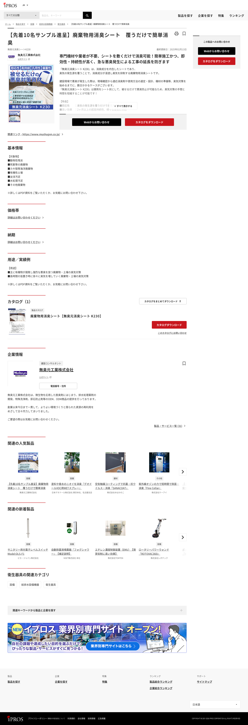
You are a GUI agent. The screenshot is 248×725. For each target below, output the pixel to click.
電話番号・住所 (58, 386)
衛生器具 (51, 584)
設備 (12, 584)
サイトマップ (204, 682)
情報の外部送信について (56, 718)
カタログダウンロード (169, 325)
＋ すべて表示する (123, 106)
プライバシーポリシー (37, 718)
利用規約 (71, 718)
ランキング (236, 15)
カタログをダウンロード (149, 122)
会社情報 (81, 718)
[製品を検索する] (87, 15)
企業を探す (205, 15)
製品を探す (185, 15)
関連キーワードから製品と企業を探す (34, 610)
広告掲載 (101, 718)
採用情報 (91, 718)
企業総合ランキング (161, 688)
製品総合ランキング (161, 682)
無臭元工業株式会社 (29, 55)
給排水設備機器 (30, 584)
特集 (221, 15)
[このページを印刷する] (176, 33)
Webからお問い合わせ (96, 122)
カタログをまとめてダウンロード (162, 301)
